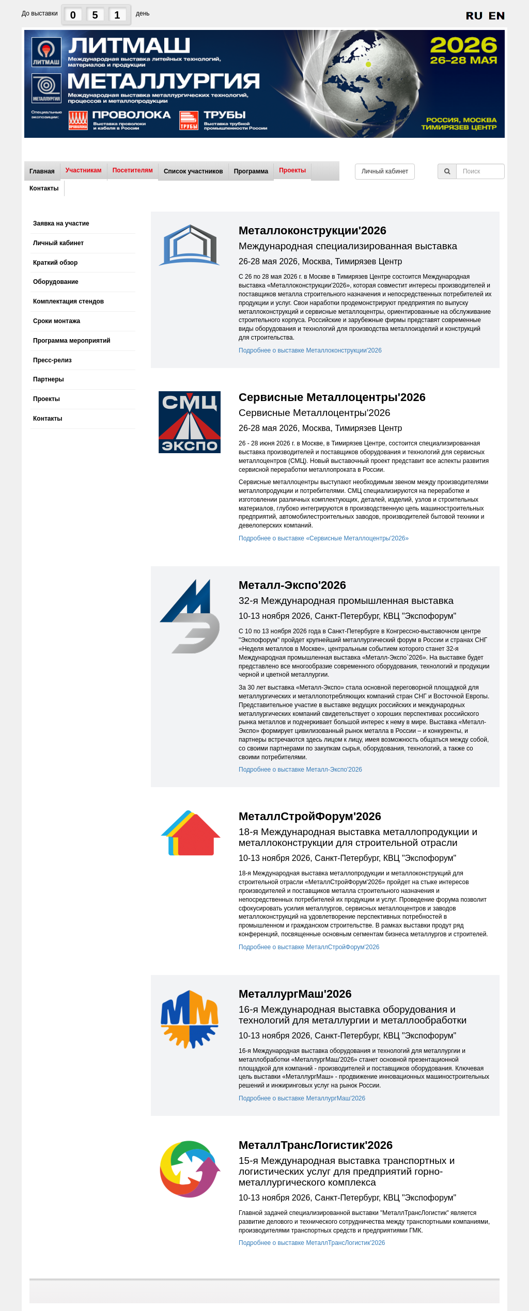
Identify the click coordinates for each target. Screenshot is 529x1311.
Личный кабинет (385, 171)
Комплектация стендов (68, 301)
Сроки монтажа (56, 321)
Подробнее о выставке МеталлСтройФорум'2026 (309, 947)
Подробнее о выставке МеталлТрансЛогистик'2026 (312, 1242)
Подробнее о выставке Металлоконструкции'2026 (310, 350)
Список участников (193, 171)
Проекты (292, 170)
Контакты (44, 188)
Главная (42, 171)
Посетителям (133, 170)
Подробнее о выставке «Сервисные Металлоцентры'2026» (324, 538)
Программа (251, 171)
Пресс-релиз (52, 360)
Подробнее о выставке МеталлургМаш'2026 (302, 1098)
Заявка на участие (61, 223)
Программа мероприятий (72, 340)
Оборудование (56, 281)
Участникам (84, 170)
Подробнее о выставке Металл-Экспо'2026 (300, 769)
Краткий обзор (55, 262)
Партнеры (48, 379)
